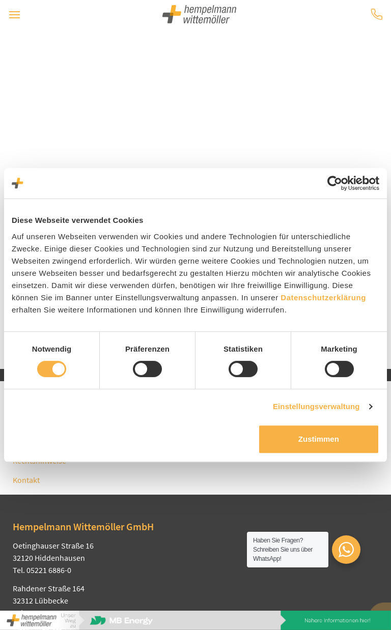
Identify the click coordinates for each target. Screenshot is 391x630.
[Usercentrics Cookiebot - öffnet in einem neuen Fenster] (334, 183)
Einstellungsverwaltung (316, 406)
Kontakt (26, 480)
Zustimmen (318, 439)
